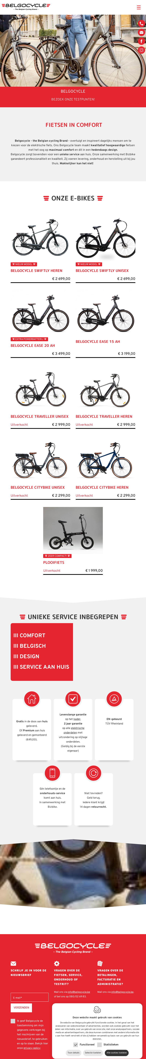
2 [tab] (134, 103)
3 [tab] (138, 103)
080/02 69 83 (141, 24)
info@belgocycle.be (141, 32)
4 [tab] (141, 103)
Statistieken (111, 1041)
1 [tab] (130, 103)
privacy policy (31, 1048)
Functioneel (87, 1041)
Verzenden (21, 1007)
